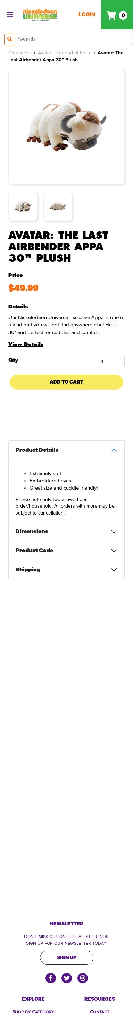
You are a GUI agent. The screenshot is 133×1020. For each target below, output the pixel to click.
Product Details (37, 450)
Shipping (28, 569)
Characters (20, 52)
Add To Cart (66, 382)
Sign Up (66, 957)
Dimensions (32, 531)
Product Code (34, 550)
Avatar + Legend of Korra (64, 52)
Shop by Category (33, 1011)
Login (86, 14)
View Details (25, 344)
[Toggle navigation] (10, 15)
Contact (99, 1011)
